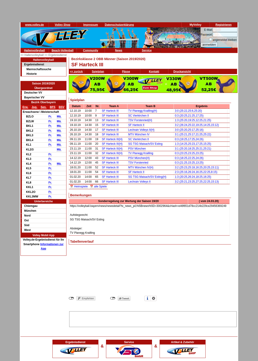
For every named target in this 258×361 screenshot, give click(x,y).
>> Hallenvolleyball (32, 55)
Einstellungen (153, 298)
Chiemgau (30, 206)
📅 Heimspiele (79, 186)
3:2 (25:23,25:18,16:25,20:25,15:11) (197, 167)
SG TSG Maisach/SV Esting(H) (147, 176)
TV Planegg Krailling (140, 153)
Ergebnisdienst (34, 64)
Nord (27, 215)
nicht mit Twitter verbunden (112, 298)
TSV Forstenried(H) (140, 120)
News (118, 50)
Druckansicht (182, 71)
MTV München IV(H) (140, 167)
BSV (61, 107)
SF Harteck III (110, 110)
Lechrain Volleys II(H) (141, 129)
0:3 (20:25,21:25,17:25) (189, 115)
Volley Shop (62, 24)
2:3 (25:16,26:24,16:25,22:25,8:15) (196, 172)
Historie (31, 73)
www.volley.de (34, 24)
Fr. (50, 116)
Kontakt (154, 71)
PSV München (137, 148)
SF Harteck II (136, 125)
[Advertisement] (153, 318)
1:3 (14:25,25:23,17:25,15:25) (193, 143)
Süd (26, 225)
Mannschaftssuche (38, 69)
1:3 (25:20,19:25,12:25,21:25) (193, 120)
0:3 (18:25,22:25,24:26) (189, 158)
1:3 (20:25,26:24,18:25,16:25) (193, 176)
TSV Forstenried (138, 162)
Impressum (90, 24)
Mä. (59, 116)
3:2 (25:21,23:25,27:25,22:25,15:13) (197, 181)
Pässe (126, 71)
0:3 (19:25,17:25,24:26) (189, 139)
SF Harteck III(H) (112, 139)
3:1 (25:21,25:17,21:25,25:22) (193, 134)
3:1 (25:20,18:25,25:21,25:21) (193, 148)
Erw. (25, 107)
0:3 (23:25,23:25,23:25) (189, 153)
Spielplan (98, 71)
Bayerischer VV (34, 97)
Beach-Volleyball (62, 50)
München (30, 210)
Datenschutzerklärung (119, 24)
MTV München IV (139, 134)
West (27, 230)
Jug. (34, 107)
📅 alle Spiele (98, 186)
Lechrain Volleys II (139, 181)
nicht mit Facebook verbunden (71, 298)
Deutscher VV (33, 92)
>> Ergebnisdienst (55, 55)
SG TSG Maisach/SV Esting (145, 143)
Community (90, 50)
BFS (52, 107)
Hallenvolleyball (34, 50)
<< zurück (76, 71)
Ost (26, 220)
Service (147, 50)
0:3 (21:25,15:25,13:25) (189, 162)
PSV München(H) (139, 158)
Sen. (43, 107)
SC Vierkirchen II (138, 115)
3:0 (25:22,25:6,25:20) (188, 110)
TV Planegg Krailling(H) (142, 110)
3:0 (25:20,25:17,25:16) (189, 129)
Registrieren (223, 24)
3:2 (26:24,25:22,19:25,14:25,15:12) (197, 125)
